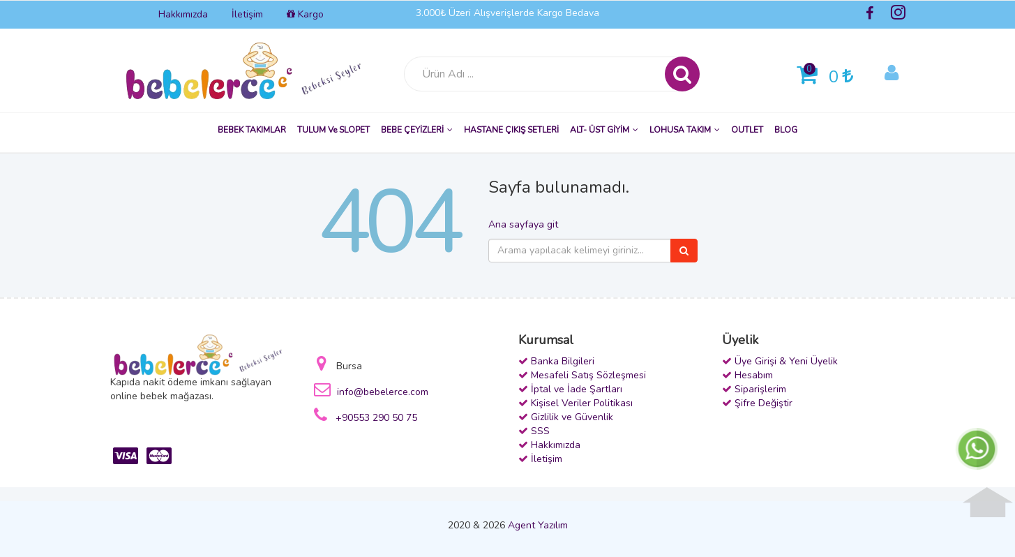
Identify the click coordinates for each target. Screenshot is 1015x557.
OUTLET (747, 129)
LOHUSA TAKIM (684, 129)
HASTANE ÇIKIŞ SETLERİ (511, 129)
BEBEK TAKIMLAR (252, 129)
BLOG (785, 129)
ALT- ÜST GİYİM (604, 129)
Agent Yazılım (538, 525)
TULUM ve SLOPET (333, 129)
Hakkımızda (183, 14)
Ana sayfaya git (523, 224)
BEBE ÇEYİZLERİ (417, 129)
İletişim (247, 14)
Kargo (305, 14)
